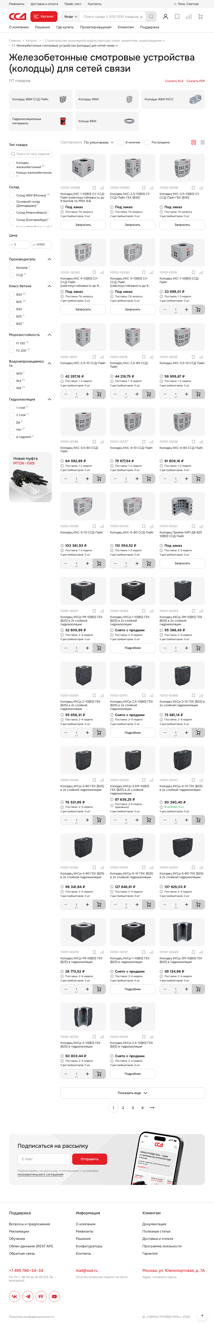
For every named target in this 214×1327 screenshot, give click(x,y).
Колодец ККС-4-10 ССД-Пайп (131, 448)
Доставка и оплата (44, 4)
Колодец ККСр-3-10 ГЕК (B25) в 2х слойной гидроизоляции (182, 703)
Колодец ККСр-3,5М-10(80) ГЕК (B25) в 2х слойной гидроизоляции (129, 789)
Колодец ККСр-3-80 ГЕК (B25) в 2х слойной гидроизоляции (82, 788)
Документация (154, 1224)
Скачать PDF (196, 81)
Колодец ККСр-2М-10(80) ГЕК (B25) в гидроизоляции (181, 960)
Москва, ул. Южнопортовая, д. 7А (173, 1270)
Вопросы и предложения (29, 1224)
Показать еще (133, 1093)
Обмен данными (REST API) (31, 1246)
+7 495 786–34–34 (26, 1270)
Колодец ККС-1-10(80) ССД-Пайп (179, 280)
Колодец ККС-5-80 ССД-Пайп (131, 532)
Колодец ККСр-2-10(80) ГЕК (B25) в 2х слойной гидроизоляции (80, 705)
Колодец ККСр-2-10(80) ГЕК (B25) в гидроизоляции (80, 1044)
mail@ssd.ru (87, 1270)
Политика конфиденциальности (31, 1317)
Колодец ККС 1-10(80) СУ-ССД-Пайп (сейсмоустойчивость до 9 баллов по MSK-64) (82, 197)
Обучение (17, 1238)
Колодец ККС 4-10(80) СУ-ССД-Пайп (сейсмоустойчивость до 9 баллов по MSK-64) (79, 283)
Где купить (65, 27)
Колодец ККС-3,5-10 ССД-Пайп (182, 363)
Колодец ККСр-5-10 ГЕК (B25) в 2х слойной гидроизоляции (131, 875)
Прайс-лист (72, 4)
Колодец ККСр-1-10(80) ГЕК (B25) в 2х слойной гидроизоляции (130, 620)
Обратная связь (22, 1253)
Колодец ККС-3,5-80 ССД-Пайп (79, 449)
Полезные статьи (156, 1231)
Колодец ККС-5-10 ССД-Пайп (81, 532)
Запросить (83, 225)
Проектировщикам (95, 27)
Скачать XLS (174, 81)
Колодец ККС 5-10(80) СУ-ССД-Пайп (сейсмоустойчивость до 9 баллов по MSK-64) (129, 283)
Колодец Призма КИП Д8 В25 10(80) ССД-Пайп (181, 534)
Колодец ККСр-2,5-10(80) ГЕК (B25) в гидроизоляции (131, 1044)
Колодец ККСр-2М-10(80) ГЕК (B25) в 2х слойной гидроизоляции (181, 620)
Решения (42, 27)
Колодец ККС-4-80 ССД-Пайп (181, 448)
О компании (19, 27)
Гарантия (150, 1253)
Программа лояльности (162, 1246)
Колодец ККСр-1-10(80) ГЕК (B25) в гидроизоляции (130, 960)
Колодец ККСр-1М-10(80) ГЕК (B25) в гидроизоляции (81, 960)
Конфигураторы (89, 1246)
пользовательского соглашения (40, 1174)
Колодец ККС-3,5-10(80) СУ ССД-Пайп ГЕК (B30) (179, 195)
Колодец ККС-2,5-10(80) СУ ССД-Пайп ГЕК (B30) (130, 195)
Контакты (95, 4)
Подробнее (133, 648)
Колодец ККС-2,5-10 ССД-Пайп (82, 363)
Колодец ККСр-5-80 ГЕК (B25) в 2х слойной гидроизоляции (181, 875)
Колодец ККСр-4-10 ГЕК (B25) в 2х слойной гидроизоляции (181, 788)
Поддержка (149, 27)
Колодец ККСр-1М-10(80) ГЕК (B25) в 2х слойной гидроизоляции (81, 620)
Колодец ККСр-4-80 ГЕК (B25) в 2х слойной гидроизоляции (82, 875)
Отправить (90, 1159)
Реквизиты (16, 4)
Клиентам (126, 27)
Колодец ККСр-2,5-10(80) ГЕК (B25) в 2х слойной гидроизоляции (131, 705)
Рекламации (19, 1231)
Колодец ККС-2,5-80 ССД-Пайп (129, 365)
